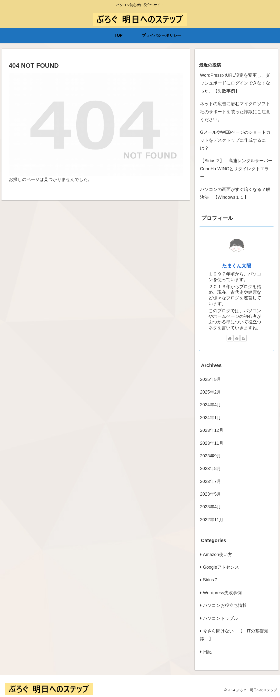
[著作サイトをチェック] (230, 338)
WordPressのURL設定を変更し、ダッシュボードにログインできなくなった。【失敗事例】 (235, 83)
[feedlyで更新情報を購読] (236, 338)
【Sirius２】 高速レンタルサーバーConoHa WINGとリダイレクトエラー (236, 168)
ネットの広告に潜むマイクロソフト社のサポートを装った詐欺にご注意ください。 (235, 111)
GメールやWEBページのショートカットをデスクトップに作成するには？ (235, 140)
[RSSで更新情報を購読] (243, 338)
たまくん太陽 (236, 265)
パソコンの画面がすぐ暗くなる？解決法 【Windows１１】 (235, 193)
